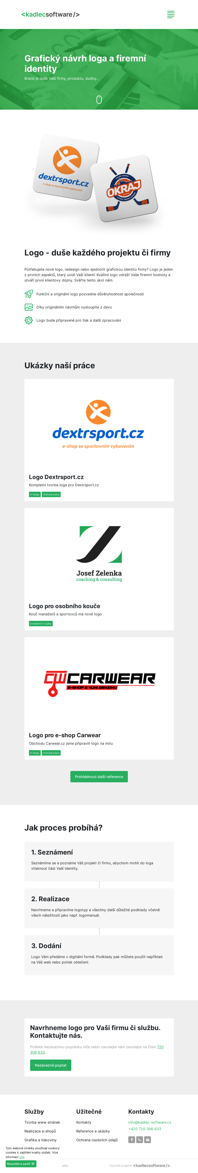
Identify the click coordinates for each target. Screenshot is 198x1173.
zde (21, 1157)
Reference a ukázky (93, 1131)
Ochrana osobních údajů (97, 1140)
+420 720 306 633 (144, 1129)
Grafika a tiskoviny (40, 1140)
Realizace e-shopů (40, 1131)
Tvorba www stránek (42, 1122)
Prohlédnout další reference (99, 776)
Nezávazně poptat (51, 1065)
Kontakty (83, 1122)
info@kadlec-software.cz (149, 1122)
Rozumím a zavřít (21, 1164)
